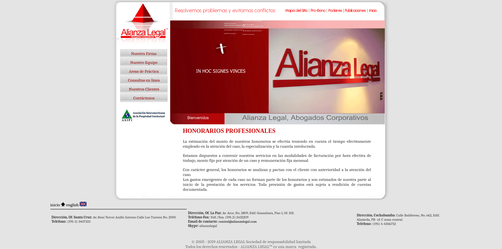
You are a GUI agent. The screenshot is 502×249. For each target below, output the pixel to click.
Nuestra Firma (143, 53)
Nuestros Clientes (144, 89)
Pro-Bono (318, 10)
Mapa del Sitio (296, 10)
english (72, 204)
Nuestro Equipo (143, 62)
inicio (55, 204)
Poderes (335, 10)
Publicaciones (355, 10)
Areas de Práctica (144, 71)
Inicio (373, 10)
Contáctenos (143, 97)
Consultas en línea (144, 80)
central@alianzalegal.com (238, 221)
